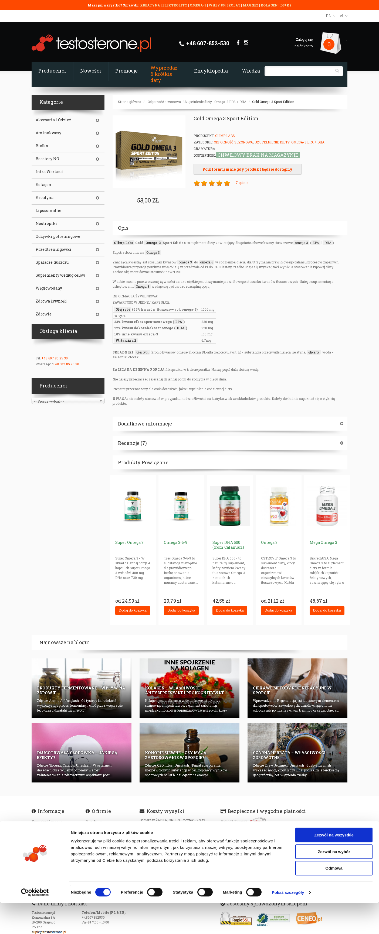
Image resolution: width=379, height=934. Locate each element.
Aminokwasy (48, 133)
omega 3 (301, 243)
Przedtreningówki (54, 249)
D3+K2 (285, 5)
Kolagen (43, 185)
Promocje (126, 70)
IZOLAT (234, 5)
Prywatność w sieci (47, 821)
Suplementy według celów (60, 275)
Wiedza (251, 70)
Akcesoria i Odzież (53, 120)
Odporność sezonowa (164, 101)
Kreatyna (44, 197)
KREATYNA (150, 5)
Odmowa (333, 899)
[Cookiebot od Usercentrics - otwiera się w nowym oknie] (35, 923)
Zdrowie (44, 314)
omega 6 (206, 262)
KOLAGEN (270, 5)
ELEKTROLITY (175, 5)
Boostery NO (47, 159)
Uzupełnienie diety (197, 101)
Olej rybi (123, 309)
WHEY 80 (217, 5)
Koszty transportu (46, 843)
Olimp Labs (225, 135)
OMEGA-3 (198, 5)
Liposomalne (48, 210)
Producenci (52, 70)
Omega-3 (153, 243)
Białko (42, 146)
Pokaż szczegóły (288, 923)
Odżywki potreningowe (58, 236)
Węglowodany (49, 288)
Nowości (90, 70)
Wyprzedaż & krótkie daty (163, 73)
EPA (316, 243)
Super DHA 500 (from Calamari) (228, 545)
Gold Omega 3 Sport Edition (273, 101)
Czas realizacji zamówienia (53, 828)
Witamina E (126, 340)
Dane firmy (94, 821)
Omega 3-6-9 (175, 542)
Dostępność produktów (49, 836)
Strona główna (129, 101)
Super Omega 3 (129, 542)
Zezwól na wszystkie (334, 866)
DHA (327, 243)
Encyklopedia (211, 70)
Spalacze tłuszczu (52, 262)
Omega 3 (153, 252)
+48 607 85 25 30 (54, 358)
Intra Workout (49, 172)
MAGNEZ (251, 5)
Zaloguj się (304, 39)
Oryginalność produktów (50, 850)
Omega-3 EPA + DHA (230, 101)
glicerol (313, 352)
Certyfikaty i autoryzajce (104, 828)
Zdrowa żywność (51, 301)
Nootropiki (46, 223)
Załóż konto (303, 46)
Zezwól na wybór (334, 882)
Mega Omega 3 (323, 542)
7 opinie (242, 182)
